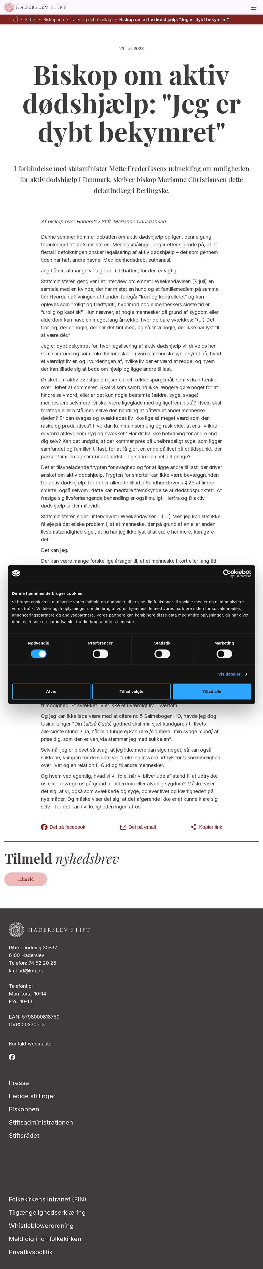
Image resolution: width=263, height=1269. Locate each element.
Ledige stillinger (32, 1096)
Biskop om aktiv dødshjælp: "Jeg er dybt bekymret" (174, 19)
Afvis (51, 691)
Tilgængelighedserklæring (47, 1212)
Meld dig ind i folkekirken (45, 1238)
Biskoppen (53, 19)
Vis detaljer (229, 674)
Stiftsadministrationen (41, 1122)
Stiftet (30, 19)
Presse (19, 1083)
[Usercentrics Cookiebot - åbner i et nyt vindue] (227, 573)
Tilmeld (26, 879)
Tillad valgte (131, 691)
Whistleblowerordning (41, 1225)
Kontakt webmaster (31, 1044)
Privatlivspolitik (30, 1252)
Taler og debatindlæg (92, 19)
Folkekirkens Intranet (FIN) (47, 1199)
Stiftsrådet (24, 1135)
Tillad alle (212, 691)
